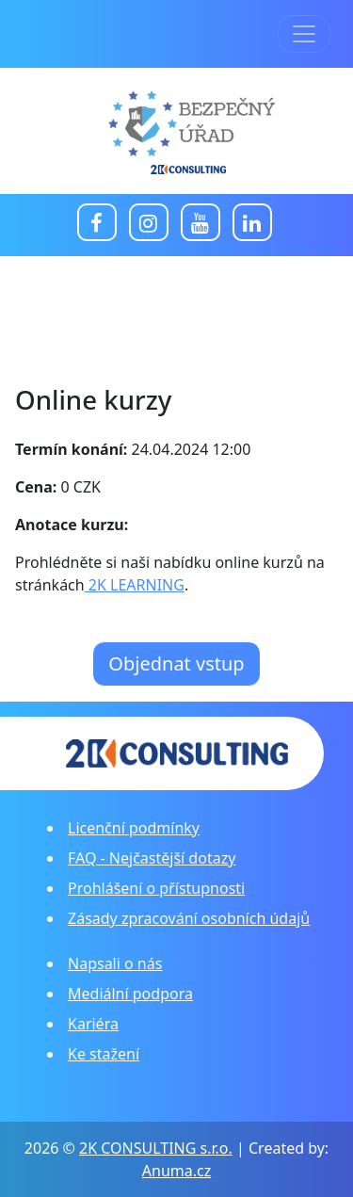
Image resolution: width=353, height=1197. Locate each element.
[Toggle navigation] (304, 34)
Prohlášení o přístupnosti (156, 888)
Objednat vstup (176, 663)
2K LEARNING (135, 584)
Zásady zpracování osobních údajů (189, 918)
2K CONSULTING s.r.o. (156, 1148)
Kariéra (93, 1023)
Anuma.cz (176, 1170)
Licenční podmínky (134, 827)
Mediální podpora (130, 993)
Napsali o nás (115, 963)
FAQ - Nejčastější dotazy (151, 858)
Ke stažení (103, 1053)
